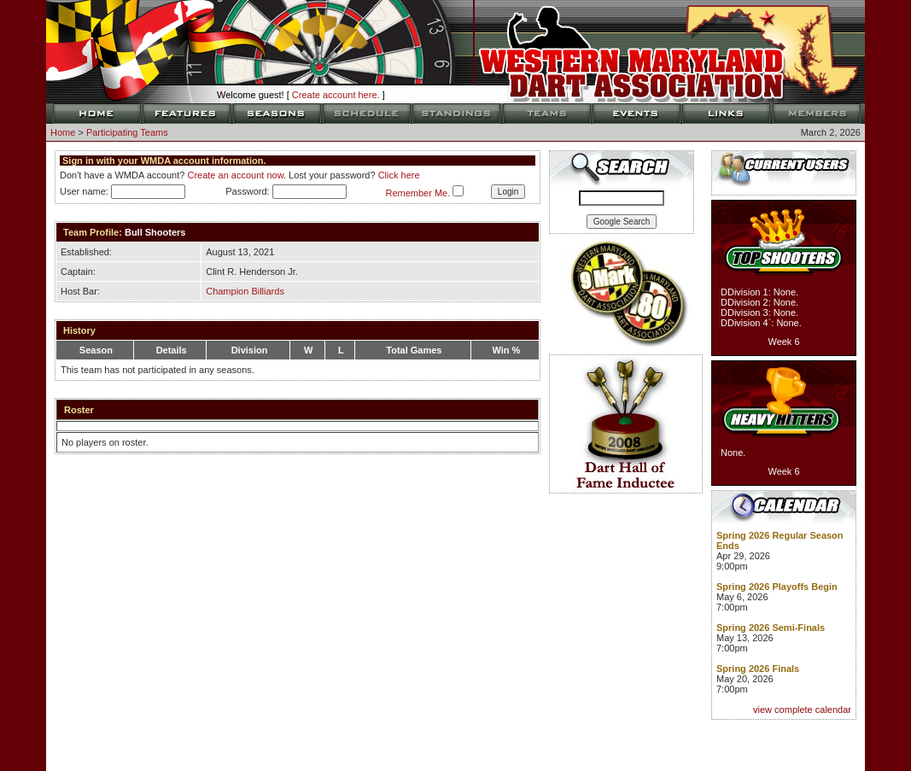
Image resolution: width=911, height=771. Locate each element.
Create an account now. (236, 175)
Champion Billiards (245, 291)
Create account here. (336, 95)
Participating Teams (127, 132)
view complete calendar (802, 709)
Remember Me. (417, 193)
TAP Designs (606, 742)
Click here (399, 175)
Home (62, 132)
